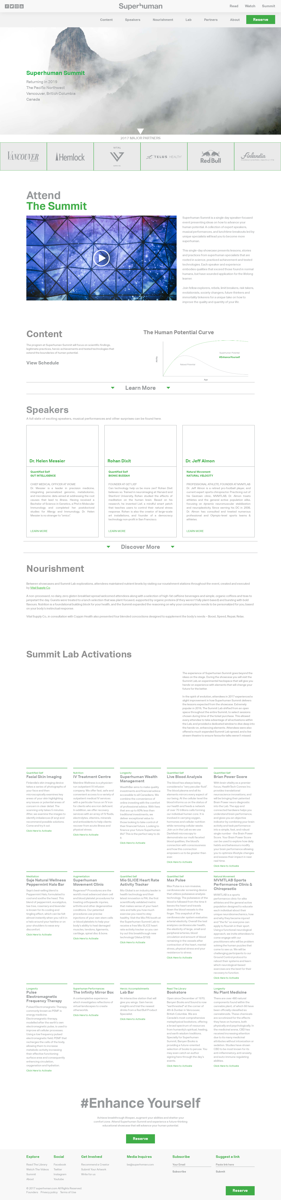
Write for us (88, 1174)
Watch (250, 6)
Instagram (60, 1174)
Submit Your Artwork (93, 1169)
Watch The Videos (37, 1169)
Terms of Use (68, 1192)
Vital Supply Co (40, 587)
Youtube (59, 1179)
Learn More (38, 531)
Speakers (132, 20)
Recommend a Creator (95, 1164)
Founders (32, 1192)
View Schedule (42, 363)
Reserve (260, 20)
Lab (189, 20)
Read (234, 6)
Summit (268, 6)
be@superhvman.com (140, 1164)
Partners (211, 20)
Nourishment (163, 20)
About (235, 20)
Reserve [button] (140, 1138)
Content (106, 20)
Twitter (58, 1169)
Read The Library (36, 1164)
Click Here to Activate (39, 831)
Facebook (60, 1164)
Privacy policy (49, 1192)
